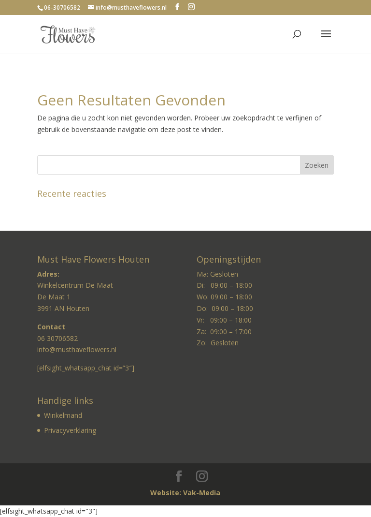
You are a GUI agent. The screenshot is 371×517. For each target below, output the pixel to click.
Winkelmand (63, 415)
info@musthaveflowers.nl (76, 349)
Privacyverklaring (70, 430)
